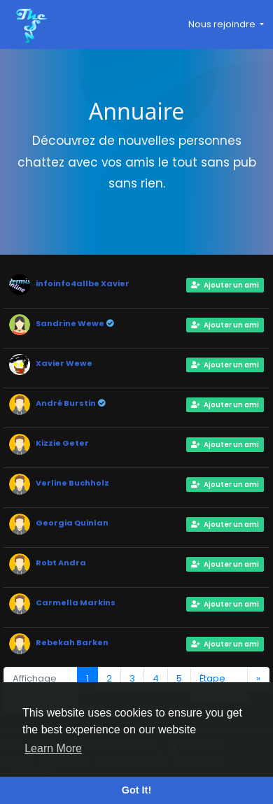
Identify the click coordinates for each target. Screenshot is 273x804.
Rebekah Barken (72, 642)
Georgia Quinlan (72, 522)
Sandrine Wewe (71, 323)
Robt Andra (61, 562)
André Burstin (66, 403)
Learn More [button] (53, 748)
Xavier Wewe (64, 363)
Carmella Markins (75, 602)
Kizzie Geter (62, 443)
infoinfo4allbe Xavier (83, 283)
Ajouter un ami (225, 285)
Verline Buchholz (72, 482)
